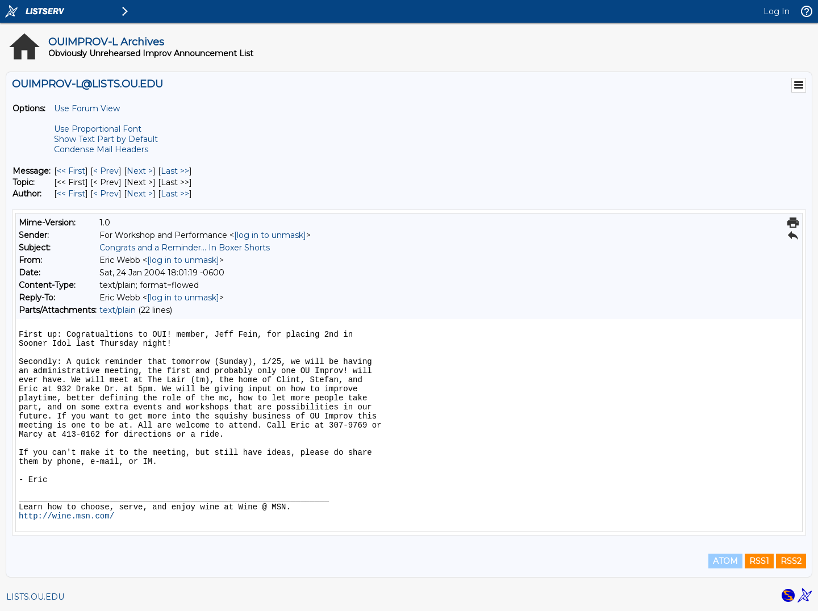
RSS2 (791, 561)
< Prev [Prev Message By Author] (106, 194)
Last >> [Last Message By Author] (175, 194)
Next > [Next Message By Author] (140, 194)
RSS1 (759, 561)
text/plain (117, 310)
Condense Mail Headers (101, 149)
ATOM (725, 561)
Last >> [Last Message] (175, 171)
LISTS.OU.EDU (35, 597)
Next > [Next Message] (140, 171)
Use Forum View (87, 108)
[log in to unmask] (270, 235)
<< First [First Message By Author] (71, 194)
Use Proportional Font (97, 129)
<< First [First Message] (71, 171)
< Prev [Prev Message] (106, 171)
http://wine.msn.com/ (66, 516)
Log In (776, 11)
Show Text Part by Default (106, 139)
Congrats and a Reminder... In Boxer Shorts (184, 247)
